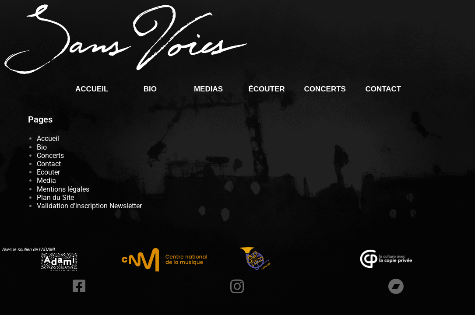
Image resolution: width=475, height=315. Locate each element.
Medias (208, 89)
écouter (267, 89)
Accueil (92, 89)
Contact (383, 89)
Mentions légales (63, 189)
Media (46, 180)
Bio (150, 89)
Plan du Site (55, 197)
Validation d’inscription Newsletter (89, 206)
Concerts (324, 89)
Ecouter (48, 172)
